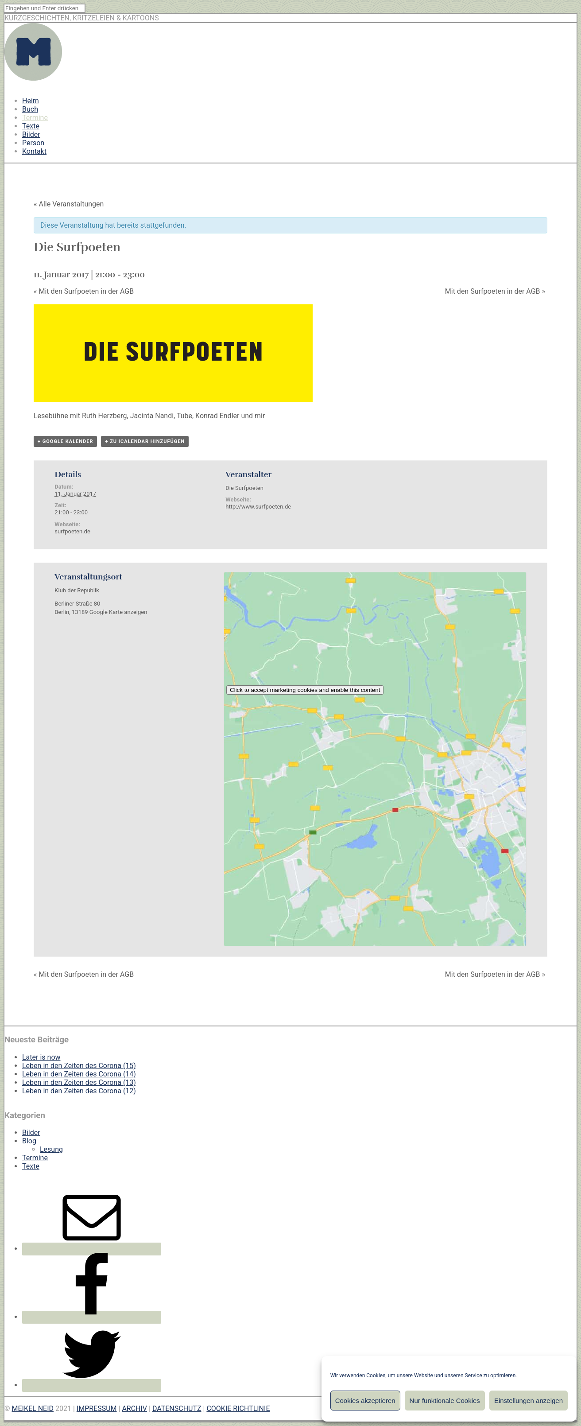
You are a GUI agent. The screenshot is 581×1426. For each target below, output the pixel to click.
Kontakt (34, 151)
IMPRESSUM (97, 1408)
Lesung (51, 1149)
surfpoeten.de (72, 531)
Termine (35, 117)
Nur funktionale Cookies (445, 1400)
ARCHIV (134, 1408)
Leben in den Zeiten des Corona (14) (79, 1074)
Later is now (41, 1057)
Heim (30, 101)
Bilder (31, 134)
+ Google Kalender (65, 441)
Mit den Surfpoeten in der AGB (84, 291)
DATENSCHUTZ (176, 1408)
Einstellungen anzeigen (528, 1400)
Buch (30, 109)
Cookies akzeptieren (365, 1400)
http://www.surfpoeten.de (258, 506)
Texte (30, 126)
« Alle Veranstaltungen (69, 204)
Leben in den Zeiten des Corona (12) (79, 1091)
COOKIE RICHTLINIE (238, 1408)
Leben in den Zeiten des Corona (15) (79, 1065)
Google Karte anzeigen (118, 612)
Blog (29, 1141)
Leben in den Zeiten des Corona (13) (79, 1082)
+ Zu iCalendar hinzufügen (145, 441)
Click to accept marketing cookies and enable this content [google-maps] (305, 690)
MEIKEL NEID (33, 1408)
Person (33, 143)
